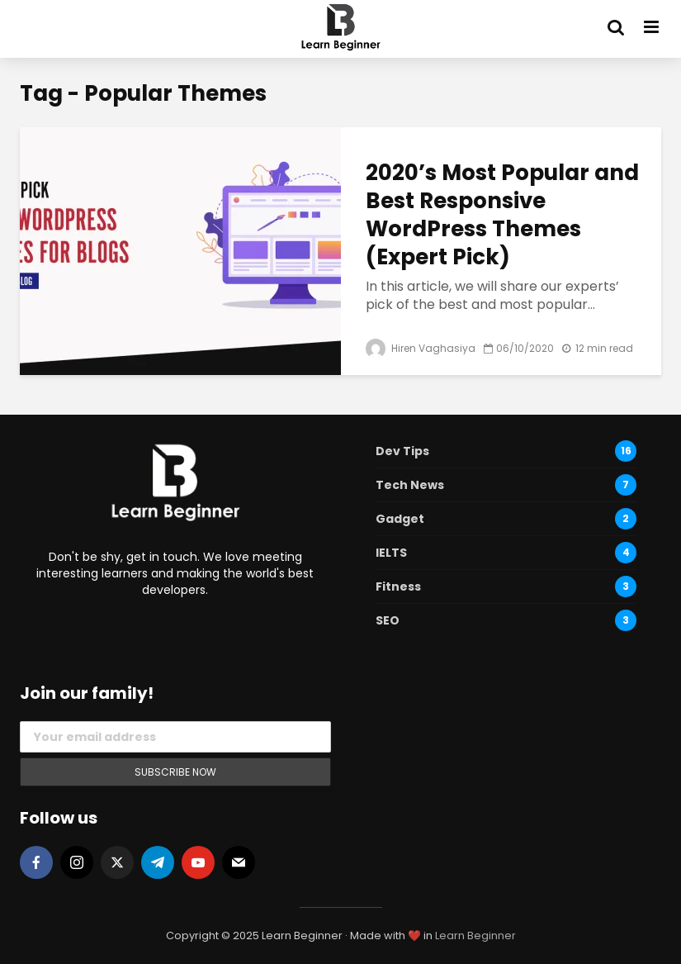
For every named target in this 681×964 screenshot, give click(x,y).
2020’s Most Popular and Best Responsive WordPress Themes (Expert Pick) (502, 215)
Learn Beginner (475, 935)
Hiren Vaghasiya (420, 348)
